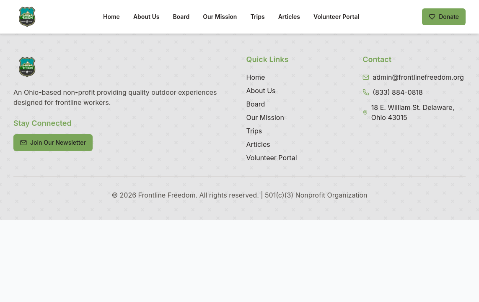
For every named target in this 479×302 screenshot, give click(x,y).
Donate (444, 16)
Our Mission (220, 16)
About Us (146, 16)
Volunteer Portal (336, 16)
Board (181, 16)
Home (111, 16)
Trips (257, 16)
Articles (289, 16)
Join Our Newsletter (53, 142)
